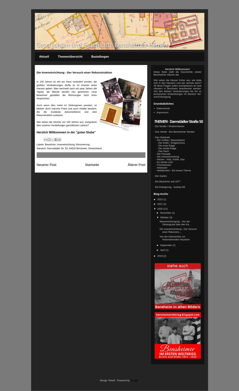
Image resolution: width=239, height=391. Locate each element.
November (166, 212)
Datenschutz (163, 108)
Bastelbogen (100, 56)
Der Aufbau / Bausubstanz (171, 140)
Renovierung (83, 144)
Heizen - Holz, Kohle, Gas (171, 159)
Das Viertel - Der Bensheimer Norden (175, 131)
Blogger (134, 380)
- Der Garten (160, 176)
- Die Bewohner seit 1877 (167, 181)
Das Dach (163, 151)
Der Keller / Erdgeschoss (171, 142)
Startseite (92, 165)
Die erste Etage (166, 145)
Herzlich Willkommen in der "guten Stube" (66, 132)
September (166, 245)
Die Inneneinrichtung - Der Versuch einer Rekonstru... (178, 230)
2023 (160, 199)
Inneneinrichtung (66, 144)
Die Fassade (163, 153)
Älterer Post (136, 165)
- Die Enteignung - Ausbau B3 (169, 187)
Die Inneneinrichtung (168, 156)
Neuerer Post (46, 165)
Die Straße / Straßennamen (169, 126)
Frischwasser (164, 165)
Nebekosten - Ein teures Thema (174, 170)
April (163, 250)
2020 (160, 208)
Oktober (164, 217)
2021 (160, 204)
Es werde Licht (165, 162)
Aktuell (44, 56)
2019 (160, 256)
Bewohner (50, 144)
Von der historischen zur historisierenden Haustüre (175, 238)
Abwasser (162, 167)
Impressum (162, 112)
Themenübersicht (70, 56)
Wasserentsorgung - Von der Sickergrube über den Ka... (175, 223)
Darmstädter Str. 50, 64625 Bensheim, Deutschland (74, 148)
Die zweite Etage (167, 148)
